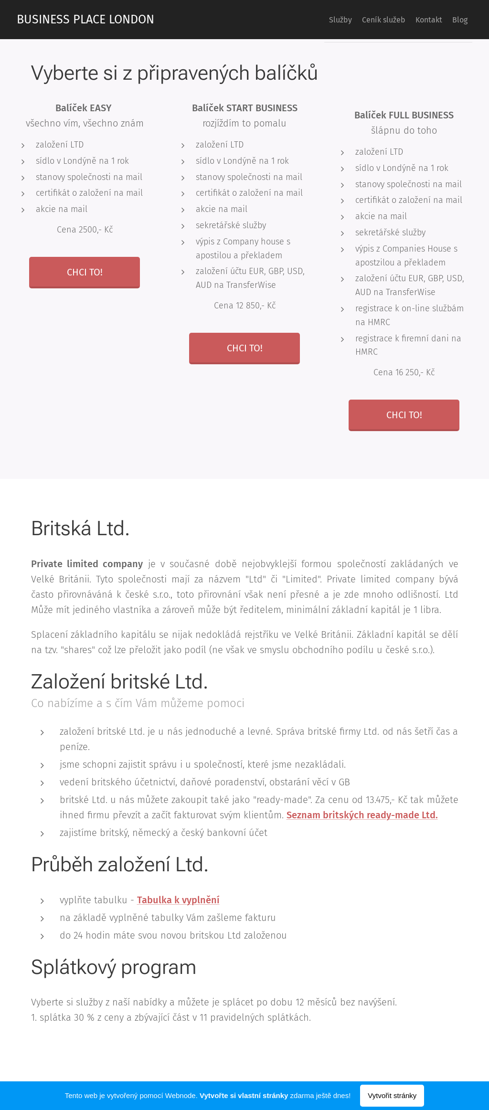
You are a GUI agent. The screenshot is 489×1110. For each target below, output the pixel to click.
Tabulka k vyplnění (178, 899)
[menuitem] (315, 19)
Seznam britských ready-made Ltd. (362, 815)
